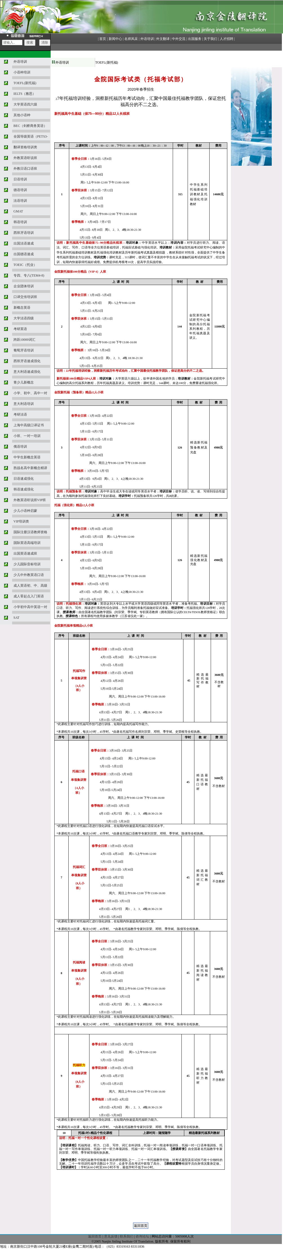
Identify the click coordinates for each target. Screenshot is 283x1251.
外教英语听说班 (25, 158)
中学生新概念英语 (27, 457)
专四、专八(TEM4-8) (29, 275)
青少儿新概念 (24, 382)
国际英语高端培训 (27, 543)
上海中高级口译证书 (29, 425)
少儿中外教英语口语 (29, 575)
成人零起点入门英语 (29, 596)
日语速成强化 (24, 479)
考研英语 (20, 329)
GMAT (18, 211)
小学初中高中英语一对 (30, 607)
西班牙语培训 (24, 233)
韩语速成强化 (24, 489)
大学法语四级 (24, 318)
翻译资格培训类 (25, 147)
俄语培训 (20, 447)
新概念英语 (22, 308)
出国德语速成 (24, 254)
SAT (16, 618)
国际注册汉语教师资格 (30, 532)
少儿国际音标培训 (27, 564)
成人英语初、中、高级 (30, 586)
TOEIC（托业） (25, 265)
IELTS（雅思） (25, 94)
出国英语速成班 (25, 553)
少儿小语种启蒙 (25, 511)
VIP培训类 (21, 521)
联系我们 (126, 1236)
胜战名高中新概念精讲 (30, 468)
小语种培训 (22, 72)
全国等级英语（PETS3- (31, 136)
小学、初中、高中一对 (30, 393)
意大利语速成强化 (27, 372)
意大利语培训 (24, 404)
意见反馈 (111, 1236)
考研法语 (20, 414)
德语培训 (20, 190)
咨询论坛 (142, 1236)
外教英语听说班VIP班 (30, 500)
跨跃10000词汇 (24, 340)
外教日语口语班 (25, 169)
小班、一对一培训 (27, 436)
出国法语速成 (24, 243)
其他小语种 (22, 115)
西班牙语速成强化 (27, 361)
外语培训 (20, 62)
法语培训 (20, 201)
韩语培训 (20, 222)
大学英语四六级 (25, 104)
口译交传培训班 (25, 297)
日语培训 (20, 179)
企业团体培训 (24, 286)
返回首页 (95, 1236)
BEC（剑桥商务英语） (30, 126)
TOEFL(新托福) (25, 83)
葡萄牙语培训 (24, 350)
